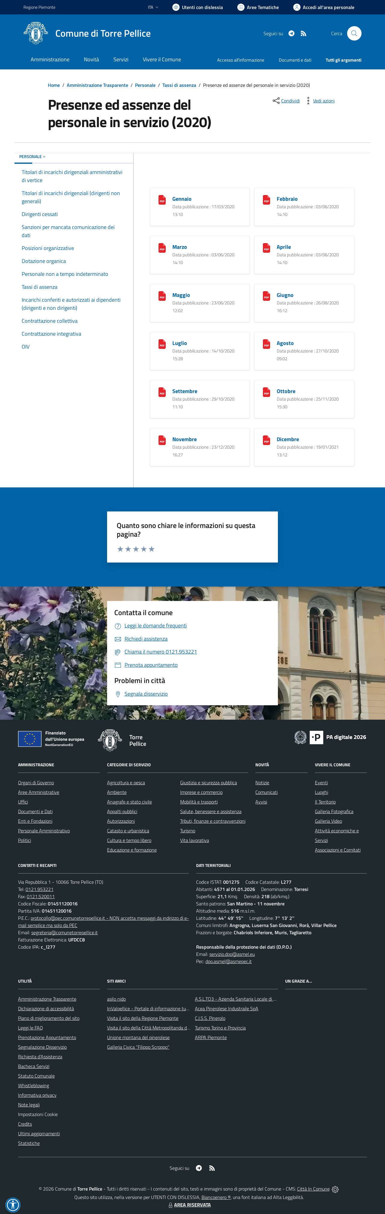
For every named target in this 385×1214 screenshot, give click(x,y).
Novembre (184, 439)
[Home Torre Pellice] (87, 33)
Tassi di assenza (179, 85)
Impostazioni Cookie (38, 1114)
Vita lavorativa (194, 840)
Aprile (284, 247)
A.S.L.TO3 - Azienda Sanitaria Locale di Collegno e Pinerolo (253, 998)
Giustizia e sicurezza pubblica (208, 782)
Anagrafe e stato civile (129, 801)
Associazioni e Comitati (338, 849)
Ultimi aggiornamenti (39, 1133)
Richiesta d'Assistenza (40, 1056)
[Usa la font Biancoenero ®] (197, 7)
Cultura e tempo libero (129, 840)
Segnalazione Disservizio (42, 1047)
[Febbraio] (266, 199)
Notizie (262, 782)
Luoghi (321, 792)
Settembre (184, 391)
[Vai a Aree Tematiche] (258, 7)
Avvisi (261, 801)
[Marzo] (162, 247)
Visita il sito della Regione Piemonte (142, 1018)
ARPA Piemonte (211, 1037)
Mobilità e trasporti (199, 801)
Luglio (179, 343)
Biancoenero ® (216, 1197)
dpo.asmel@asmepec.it (228, 961)
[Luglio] (162, 344)
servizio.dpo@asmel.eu (232, 954)
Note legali (29, 1104)
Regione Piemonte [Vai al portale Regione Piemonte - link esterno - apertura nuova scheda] (39, 7)
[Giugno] (266, 295)
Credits (25, 1123)
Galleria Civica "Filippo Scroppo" (138, 1047)
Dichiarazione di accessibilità (46, 1008)
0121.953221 (40, 889)
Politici (24, 840)
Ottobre (286, 391)
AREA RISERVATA (189, 1204)
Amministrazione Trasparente (97, 85)
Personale (145, 85)
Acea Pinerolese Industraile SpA (226, 1008)
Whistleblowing (33, 1085)
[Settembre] (162, 392)
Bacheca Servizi (33, 1066)
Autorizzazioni (121, 821)
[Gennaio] (162, 199)
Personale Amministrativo (44, 830)
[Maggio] (162, 295)
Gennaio (182, 199)
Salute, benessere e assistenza (211, 811)
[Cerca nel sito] (354, 33)
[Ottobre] (266, 392)
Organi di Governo (36, 782)
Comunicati (266, 792)
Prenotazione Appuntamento (47, 1037)
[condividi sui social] (285, 100)
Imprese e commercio (201, 792)
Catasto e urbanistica (128, 830)
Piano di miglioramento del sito (48, 1018)
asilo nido (116, 998)
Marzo (179, 247)
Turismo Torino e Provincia (220, 1027)
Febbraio (287, 199)
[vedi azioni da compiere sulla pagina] (319, 100)
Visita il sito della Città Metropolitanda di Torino (154, 1027)
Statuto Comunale (36, 1075)
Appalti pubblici (122, 811)
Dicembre (288, 439)
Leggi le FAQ (30, 1027)
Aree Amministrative (38, 792)
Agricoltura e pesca (126, 782)
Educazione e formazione (132, 849)
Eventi (321, 782)
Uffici (23, 801)
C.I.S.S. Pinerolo (210, 1018)
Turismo (187, 830)
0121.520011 (41, 896)
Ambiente (117, 792)
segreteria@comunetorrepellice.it (64, 932)
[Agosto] (266, 344)
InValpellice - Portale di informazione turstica (152, 1008)
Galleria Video (328, 821)
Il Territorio (325, 801)
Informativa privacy (37, 1095)
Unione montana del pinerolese (138, 1037)
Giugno (285, 295)
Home (54, 85)
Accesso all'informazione (240, 59)
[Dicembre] (266, 440)
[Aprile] (266, 247)
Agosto (285, 343)
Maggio (181, 295)
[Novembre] (162, 440)
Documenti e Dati (35, 811)
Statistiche (29, 1143)
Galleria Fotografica (334, 811)
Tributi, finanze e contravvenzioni (212, 821)
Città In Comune (313, 1188)
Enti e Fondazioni (35, 821)
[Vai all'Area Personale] (324, 7)
